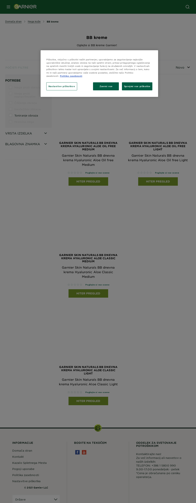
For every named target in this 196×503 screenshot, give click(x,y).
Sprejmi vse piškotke (137, 86)
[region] (99, 73)
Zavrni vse (106, 86)
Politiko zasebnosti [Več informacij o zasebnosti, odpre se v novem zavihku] (71, 76)
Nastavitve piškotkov (61, 86)
